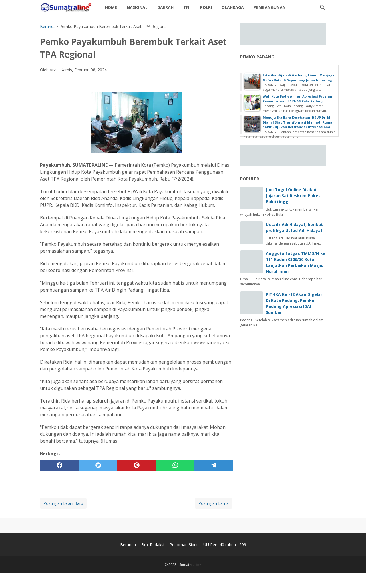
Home (111, 7)
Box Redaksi (153, 544)
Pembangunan (270, 7)
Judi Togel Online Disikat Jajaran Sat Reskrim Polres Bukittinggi (293, 195)
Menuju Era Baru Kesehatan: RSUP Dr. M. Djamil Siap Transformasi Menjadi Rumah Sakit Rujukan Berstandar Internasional (299, 122)
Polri (206, 7)
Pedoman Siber (184, 544)
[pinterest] (136, 465)
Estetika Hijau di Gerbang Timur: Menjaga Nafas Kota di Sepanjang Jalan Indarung (299, 77)
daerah (165, 7)
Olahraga (233, 7)
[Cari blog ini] (322, 7)
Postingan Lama (213, 503)
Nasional (137, 7)
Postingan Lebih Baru (63, 503)
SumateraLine (190, 564)
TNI (186, 7)
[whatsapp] (175, 465)
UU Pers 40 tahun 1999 (224, 544)
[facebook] (59, 465)
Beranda (128, 544)
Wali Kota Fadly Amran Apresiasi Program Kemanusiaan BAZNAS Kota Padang (298, 98)
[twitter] (98, 465)
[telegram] (213, 465)
